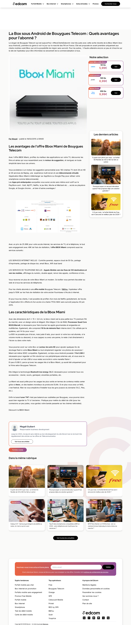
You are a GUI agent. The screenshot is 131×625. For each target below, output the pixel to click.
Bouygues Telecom (56, 589)
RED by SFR (53, 607)
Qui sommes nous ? (90, 596)
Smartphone (20, 607)
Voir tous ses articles (22, 442)
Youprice (52, 618)
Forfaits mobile (17, 450)
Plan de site (87, 603)
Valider (108, 567)
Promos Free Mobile (23, 596)
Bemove (45, 624)
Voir (116, 67)
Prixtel (51, 603)
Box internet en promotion (25, 589)
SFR (50, 596)
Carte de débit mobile (24, 615)
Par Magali (13, 139)
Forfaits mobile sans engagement (28, 592)
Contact (85, 600)
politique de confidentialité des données (96, 572)
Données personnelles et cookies (96, 589)
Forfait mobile (20, 600)
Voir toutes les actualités (65, 538)
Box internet (20, 603)
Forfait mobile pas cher (24, 585)
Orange (52, 592)
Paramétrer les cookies (91, 592)
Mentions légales (89, 585)
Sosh (51, 615)
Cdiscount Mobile (56, 600)
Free (50, 585)
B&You (65, 289)
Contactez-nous (110, 4)
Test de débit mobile (23, 611)
